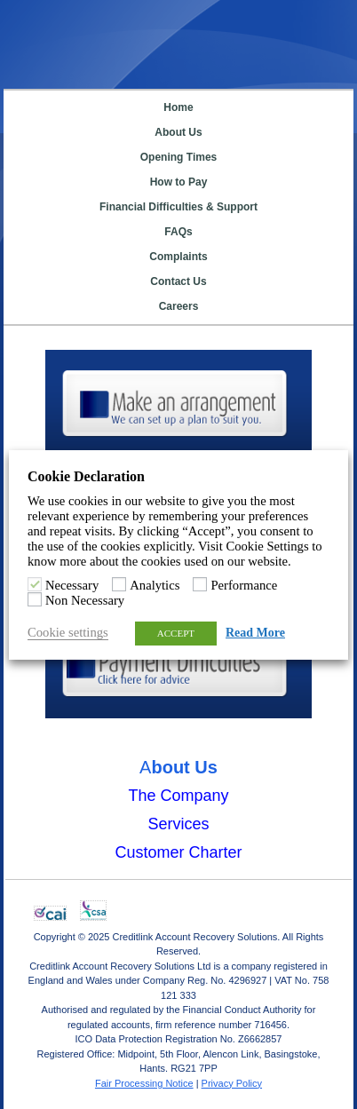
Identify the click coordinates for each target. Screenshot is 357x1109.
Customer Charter (178, 851)
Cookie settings (68, 632)
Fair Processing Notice (144, 1082)
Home (178, 107)
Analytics (154, 585)
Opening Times (178, 157)
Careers (179, 306)
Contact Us (178, 281)
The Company (178, 795)
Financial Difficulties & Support (178, 207)
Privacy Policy (232, 1082)
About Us (178, 132)
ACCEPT (175, 633)
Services (178, 823)
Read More (255, 632)
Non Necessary (84, 600)
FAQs (178, 232)
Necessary (72, 585)
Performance (243, 585)
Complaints (178, 256)
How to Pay (179, 182)
